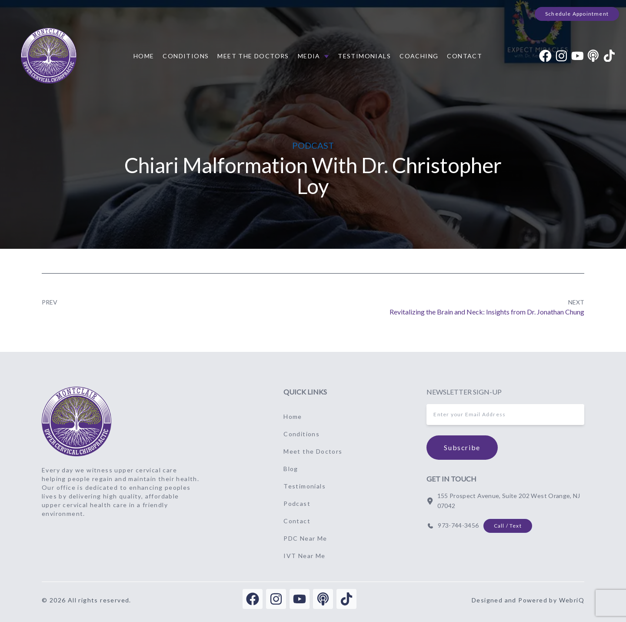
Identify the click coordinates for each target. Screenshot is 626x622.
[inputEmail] (505, 414)
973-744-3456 (458, 525)
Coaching (419, 56)
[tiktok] (609, 56)
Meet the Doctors (253, 56)
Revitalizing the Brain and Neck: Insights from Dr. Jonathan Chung (487, 312)
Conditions (186, 56)
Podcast (296, 503)
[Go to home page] (76, 421)
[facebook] (545, 56)
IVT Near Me (304, 555)
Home (143, 56)
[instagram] (561, 56)
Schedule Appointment (577, 13)
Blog (290, 468)
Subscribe (462, 447)
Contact (464, 56)
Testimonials (364, 56)
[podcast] (593, 56)
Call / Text (508, 525)
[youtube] (577, 56)
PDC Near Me (305, 538)
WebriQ (571, 600)
